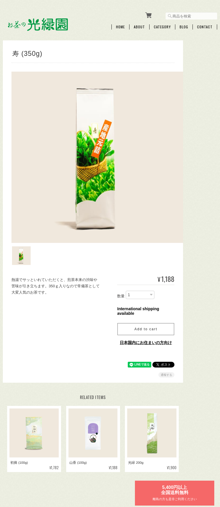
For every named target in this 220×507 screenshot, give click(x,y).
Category (162, 24)
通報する (154, 353)
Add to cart (134, 307)
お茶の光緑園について (113, 477)
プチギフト (189, 117)
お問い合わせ (191, 372)
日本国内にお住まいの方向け (134, 321)
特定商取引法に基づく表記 (196, 355)
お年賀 (186, 144)
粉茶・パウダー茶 (194, 202)
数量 (109, 274)
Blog (184, 24)
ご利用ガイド (191, 340)
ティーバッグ (191, 131)
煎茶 (184, 170)
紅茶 (184, 215)
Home (120, 24)
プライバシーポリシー (154, 477)
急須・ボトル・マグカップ (196, 263)
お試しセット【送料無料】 (196, 245)
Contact (205, 24)
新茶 (184, 91)
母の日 (186, 157)
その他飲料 (189, 229)
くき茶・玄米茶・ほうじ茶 (196, 186)
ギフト (186, 104)
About (139, 24)
